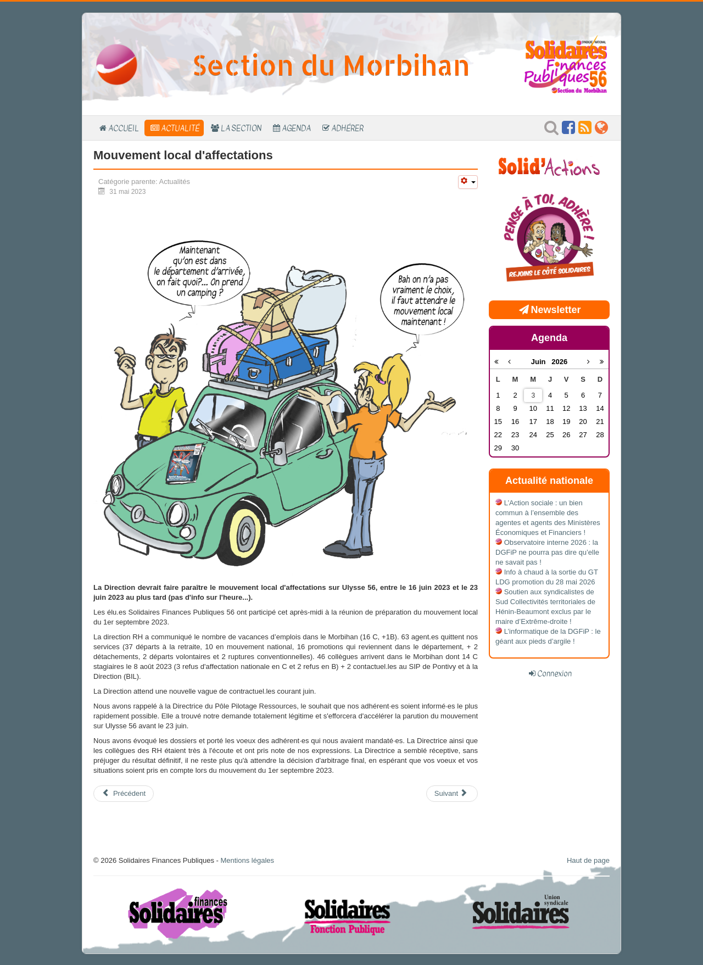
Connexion (554, 673)
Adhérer (347, 128)
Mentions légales (247, 860)
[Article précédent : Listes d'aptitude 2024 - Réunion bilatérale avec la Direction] (123, 793)
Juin (541, 362)
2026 (559, 362)
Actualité (180, 128)
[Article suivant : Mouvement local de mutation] (452, 793)
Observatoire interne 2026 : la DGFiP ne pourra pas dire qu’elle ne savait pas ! (547, 552)
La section (241, 128)
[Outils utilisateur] (468, 182)
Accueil (123, 128)
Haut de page (588, 860)
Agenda (296, 128)
